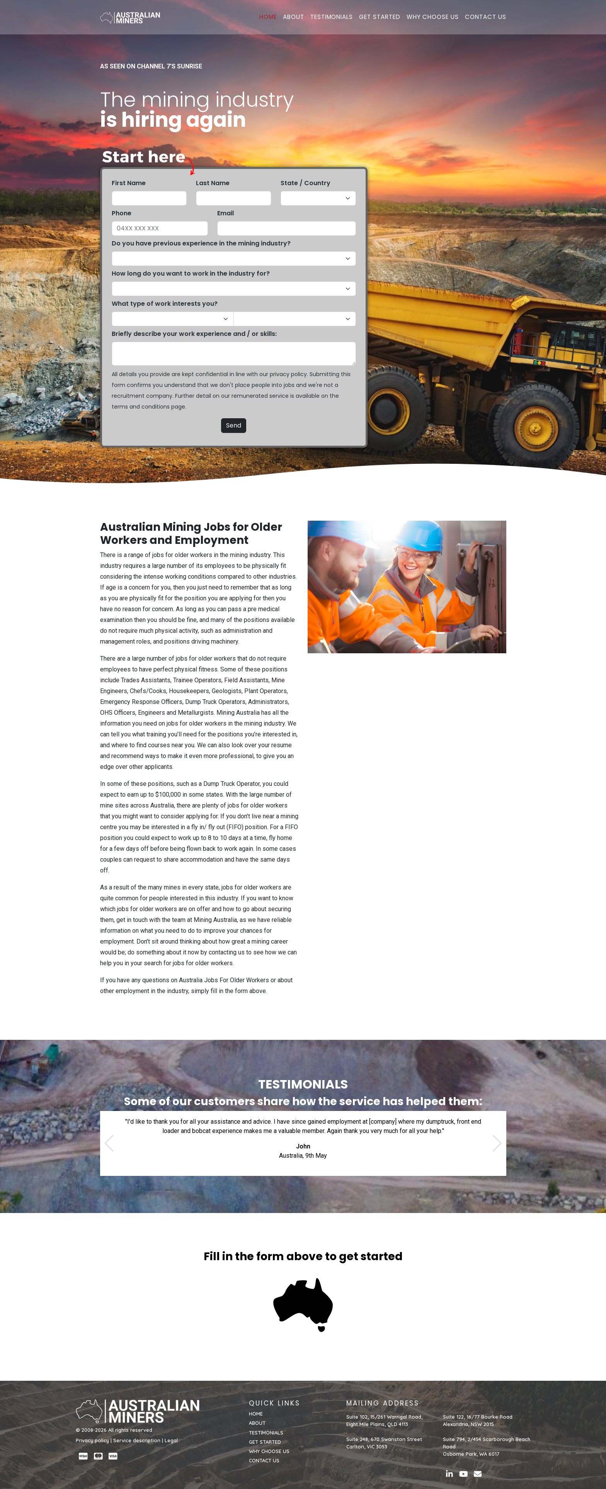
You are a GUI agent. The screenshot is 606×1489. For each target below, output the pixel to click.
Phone (121, 213)
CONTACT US (485, 18)
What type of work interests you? (165, 303)
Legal (171, 1440)
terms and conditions (141, 407)
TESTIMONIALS (331, 18)
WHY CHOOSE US (433, 18)
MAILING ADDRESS (382, 1403)
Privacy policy (92, 1440)
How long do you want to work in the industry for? (191, 273)
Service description (136, 1440)
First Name (129, 183)
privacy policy (288, 374)
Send (233, 425)
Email (225, 213)
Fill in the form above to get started (303, 1256)
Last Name (213, 183)
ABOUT (293, 18)
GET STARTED (379, 18)
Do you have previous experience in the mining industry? (201, 243)
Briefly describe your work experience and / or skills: (194, 333)
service (279, 396)
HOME (268, 18)
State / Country (305, 183)
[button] (109, 1143)
